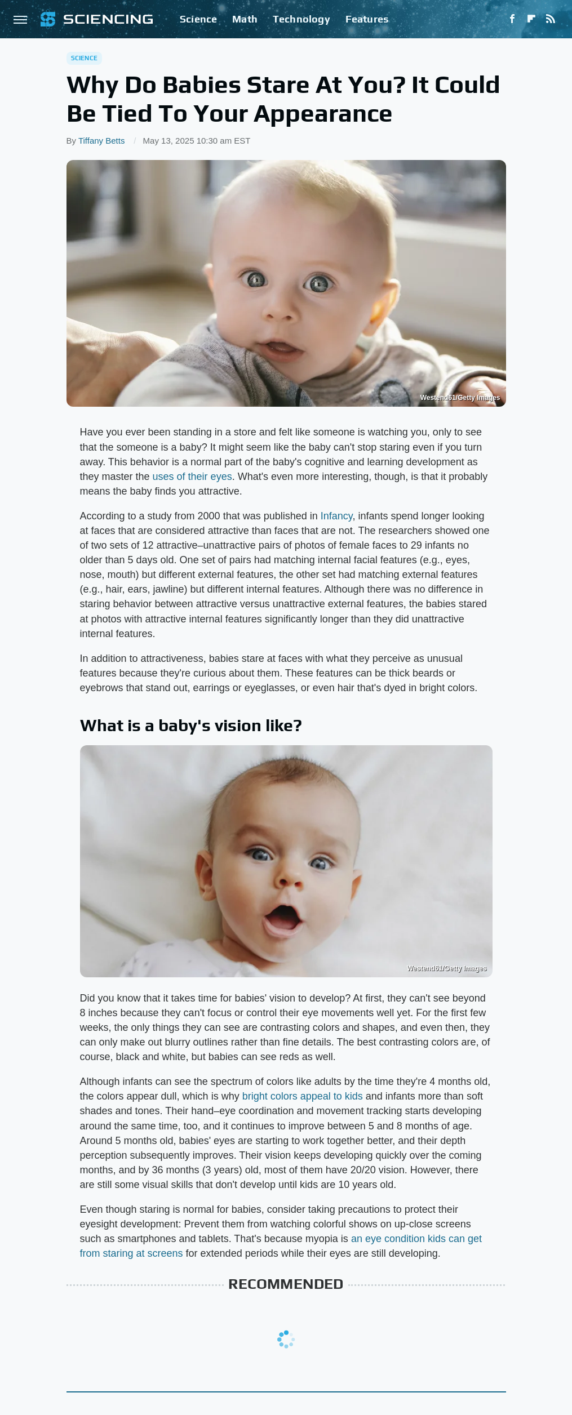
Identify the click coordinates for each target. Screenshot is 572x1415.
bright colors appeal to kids (302, 1096)
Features (367, 19)
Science (198, 19)
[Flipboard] (531, 19)
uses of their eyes (192, 476)
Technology (301, 19)
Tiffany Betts (101, 140)
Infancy (337, 516)
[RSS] (550, 19)
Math (245, 19)
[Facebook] (512, 19)
